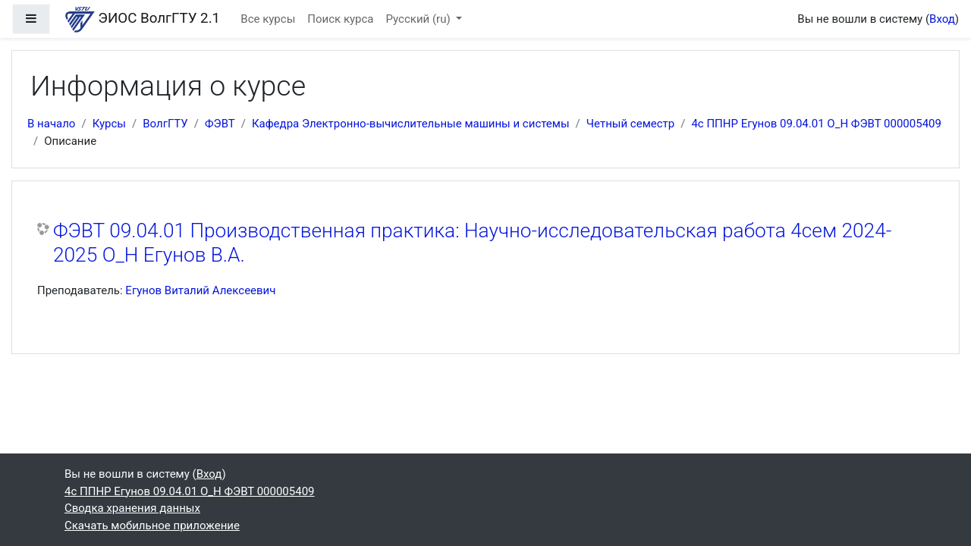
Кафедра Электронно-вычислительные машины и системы (411, 123)
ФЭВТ (220, 123)
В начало (51, 123)
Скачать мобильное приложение (152, 525)
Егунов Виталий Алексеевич (200, 290)
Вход (942, 19)
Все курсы (267, 19)
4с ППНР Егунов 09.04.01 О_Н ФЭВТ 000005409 (816, 123)
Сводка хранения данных (132, 508)
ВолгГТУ (165, 123)
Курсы (109, 123)
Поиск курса (340, 19)
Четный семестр (630, 123)
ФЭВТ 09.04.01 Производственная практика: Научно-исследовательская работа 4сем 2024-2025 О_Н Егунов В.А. (472, 242)
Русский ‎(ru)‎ (420, 19)
